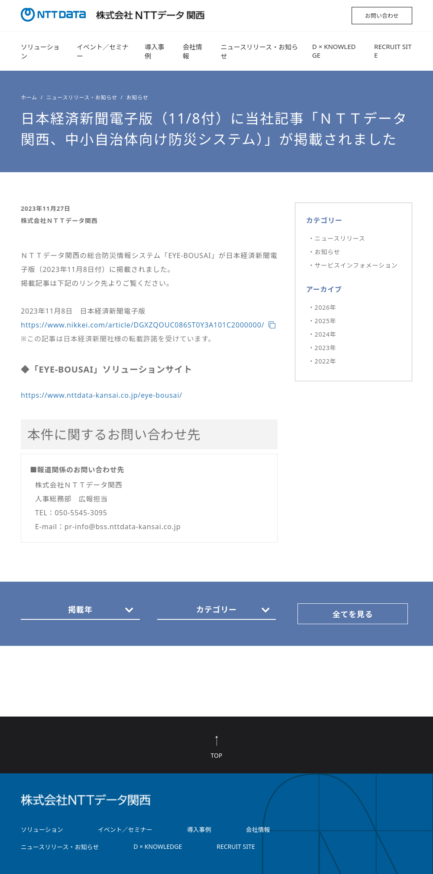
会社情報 (192, 51)
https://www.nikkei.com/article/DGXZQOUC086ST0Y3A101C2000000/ (142, 325)
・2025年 (322, 321)
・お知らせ (324, 252)
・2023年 (322, 348)
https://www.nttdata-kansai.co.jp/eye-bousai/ (101, 395)
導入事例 (154, 51)
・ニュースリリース (336, 238)
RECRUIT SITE (392, 50)
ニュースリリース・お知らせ (259, 51)
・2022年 (322, 361)
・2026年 (322, 307)
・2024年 (322, 334)
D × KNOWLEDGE (334, 50)
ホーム (29, 97)
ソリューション (40, 51)
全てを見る (353, 614)
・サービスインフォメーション (353, 265)
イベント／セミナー (103, 51)
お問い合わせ (382, 16)
